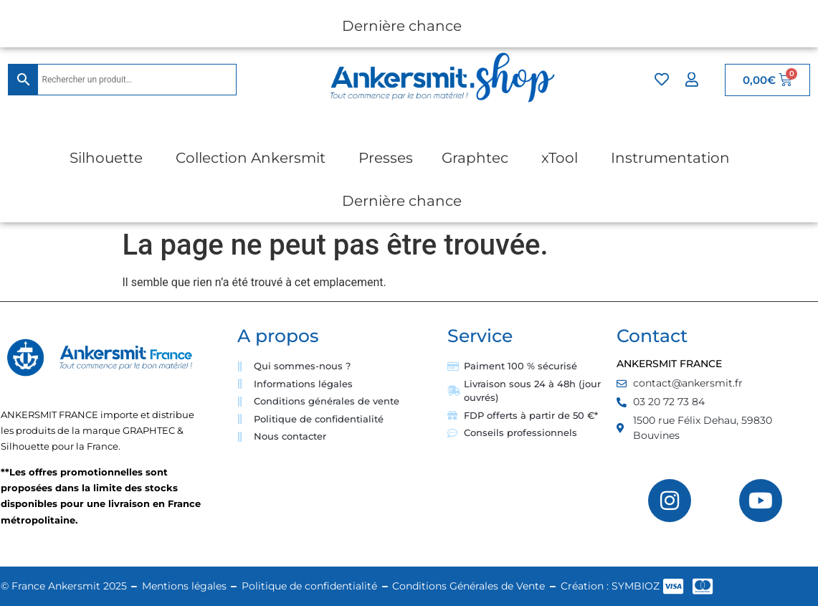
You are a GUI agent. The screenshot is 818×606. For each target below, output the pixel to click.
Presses (385, 157)
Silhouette (106, 157)
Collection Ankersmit (250, 157)
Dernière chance (402, 25)
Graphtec (475, 157)
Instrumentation (670, 157)
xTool (559, 157)
